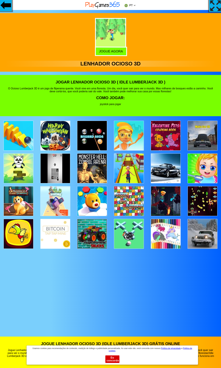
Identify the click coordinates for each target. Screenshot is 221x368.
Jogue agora (110, 51)
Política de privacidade (171, 348)
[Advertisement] (110, 289)
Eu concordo (113, 359)
